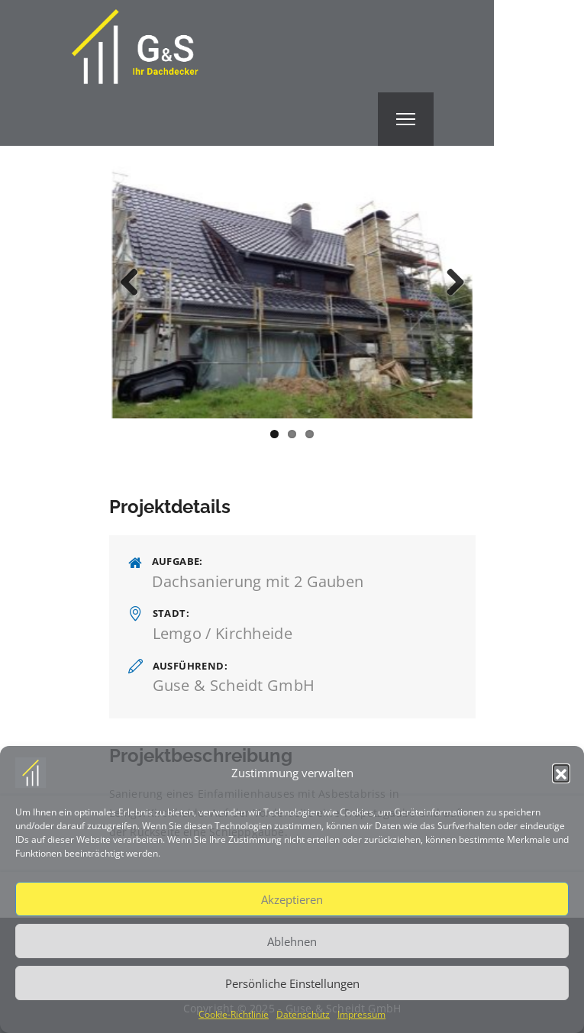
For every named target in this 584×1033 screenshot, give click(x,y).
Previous (135, 283)
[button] (561, 772)
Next (449, 283)
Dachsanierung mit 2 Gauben (258, 581)
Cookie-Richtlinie (233, 1014)
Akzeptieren (292, 899)
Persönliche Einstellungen (292, 983)
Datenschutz (303, 1014)
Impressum (361, 1014)
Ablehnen (292, 941)
